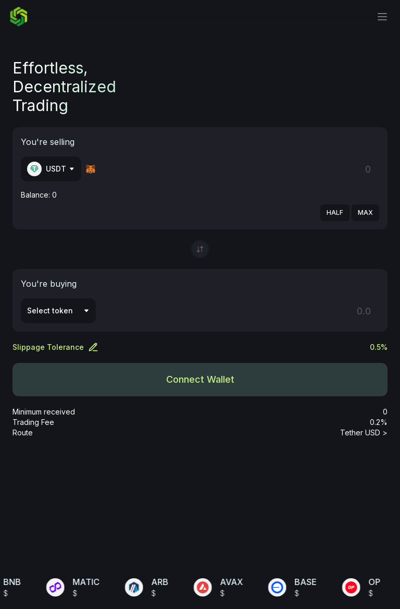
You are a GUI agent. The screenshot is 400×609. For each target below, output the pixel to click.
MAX (365, 212)
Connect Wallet (200, 379)
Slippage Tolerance (55, 347)
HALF (335, 212)
